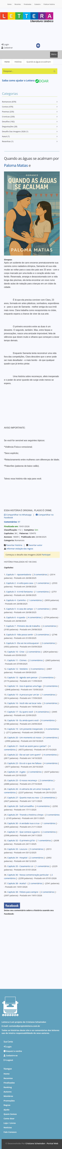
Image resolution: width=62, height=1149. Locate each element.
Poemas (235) (8, 111)
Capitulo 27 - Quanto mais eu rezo (23, 797)
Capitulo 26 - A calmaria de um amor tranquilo (28, 789)
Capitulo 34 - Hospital (17, 857)
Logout (8, 1060)
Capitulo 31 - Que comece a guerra (23, 831)
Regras (7, 1105)
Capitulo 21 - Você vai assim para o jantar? (26, 746)
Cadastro (37, 4)
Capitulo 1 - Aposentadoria (18, 574)
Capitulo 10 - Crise (15, 651)
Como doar (9, 1118)
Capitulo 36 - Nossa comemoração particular (28, 874)
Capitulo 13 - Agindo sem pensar (22, 677)
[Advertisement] (22, 32)
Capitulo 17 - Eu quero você (20, 711)
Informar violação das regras (20, 548)
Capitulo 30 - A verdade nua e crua (23, 823)
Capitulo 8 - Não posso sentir (19, 634)
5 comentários (47, 677)
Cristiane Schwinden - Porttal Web (41, 1143)
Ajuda (6, 1109)
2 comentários (49, 626)
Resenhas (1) (7, 141)
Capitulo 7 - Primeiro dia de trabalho (23, 626)
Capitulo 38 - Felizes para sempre (22, 892)
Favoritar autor (35, 545)
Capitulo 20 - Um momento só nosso (24, 737)
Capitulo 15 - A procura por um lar (23, 694)
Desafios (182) (8, 121)
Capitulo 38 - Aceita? (16, 883)
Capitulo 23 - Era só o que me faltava (24, 763)
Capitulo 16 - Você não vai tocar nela (24, 703)
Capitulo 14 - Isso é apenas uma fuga (24, 686)
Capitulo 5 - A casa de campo (19, 608)
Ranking (8, 1087)
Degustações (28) (9, 126)
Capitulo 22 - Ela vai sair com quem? (24, 754)
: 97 (12, 521)
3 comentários (40, 574)
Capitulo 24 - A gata (16, 771)
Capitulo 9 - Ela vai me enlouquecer (22, 643)
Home (9, 4)
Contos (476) (7, 106)
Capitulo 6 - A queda (15, 617)
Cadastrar (7, 47)
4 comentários (34, 617)
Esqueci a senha (13, 1051)
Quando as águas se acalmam (38, 61)
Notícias (8, 1127)
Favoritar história (14, 545)
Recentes (18, 4)
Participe (46, 554)
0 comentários (51, 686)
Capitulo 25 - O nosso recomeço (22, 780)
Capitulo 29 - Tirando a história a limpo (25, 814)
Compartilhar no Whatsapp (17, 514)
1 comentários (42, 583)
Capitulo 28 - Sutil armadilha (20, 806)
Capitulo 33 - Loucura (17, 849)
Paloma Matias (16, 165)
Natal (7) (6, 136)
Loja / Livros (10, 1123)
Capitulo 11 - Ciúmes (17, 660)
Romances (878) (9, 101)
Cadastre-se (11, 1055)
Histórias (17, 61)
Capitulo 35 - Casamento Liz (20, 866)
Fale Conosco (10, 1132)
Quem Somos (10, 1114)
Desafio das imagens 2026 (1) (15, 131)
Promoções (9, 1100)
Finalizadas (27, 4)
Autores (7, 1091)
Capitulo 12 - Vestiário (17, 668)
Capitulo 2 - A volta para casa (19, 583)
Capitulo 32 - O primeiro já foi (21, 840)
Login (5, 44)
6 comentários (48, 720)
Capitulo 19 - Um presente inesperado (25, 729)
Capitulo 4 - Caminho (16, 600)
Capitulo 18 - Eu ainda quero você (23, 720)
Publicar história (49, 4)
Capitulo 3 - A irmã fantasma (19, 591)
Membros (8, 1096)
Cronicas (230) (8, 116)
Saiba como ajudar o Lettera (18, 80)
